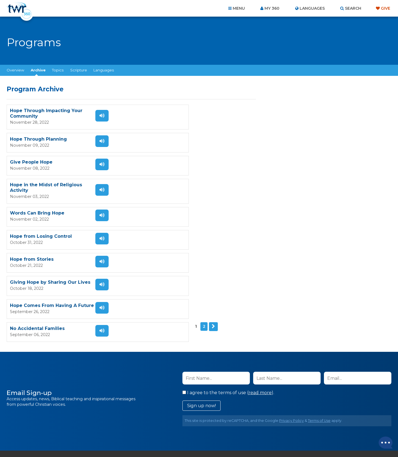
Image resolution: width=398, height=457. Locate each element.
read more (260, 304)
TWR (202, 440)
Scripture (78, 70)
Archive (38, 70)
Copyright (261, 427)
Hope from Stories (32, 191)
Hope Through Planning (164, 113)
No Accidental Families (163, 219)
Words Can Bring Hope (37, 166)
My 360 (272, 8)
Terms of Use (319, 332)
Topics (58, 70)
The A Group (239, 440)
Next (27, 242)
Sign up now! (201, 317)
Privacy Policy (291, 332)
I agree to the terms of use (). (228, 304)
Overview (15, 70)
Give (385, 8)
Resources (293, 427)
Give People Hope (31, 141)
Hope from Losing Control (167, 166)
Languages (103, 70)
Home (98, 427)
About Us (122, 427)
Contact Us (152, 427)
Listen (97, 116)
